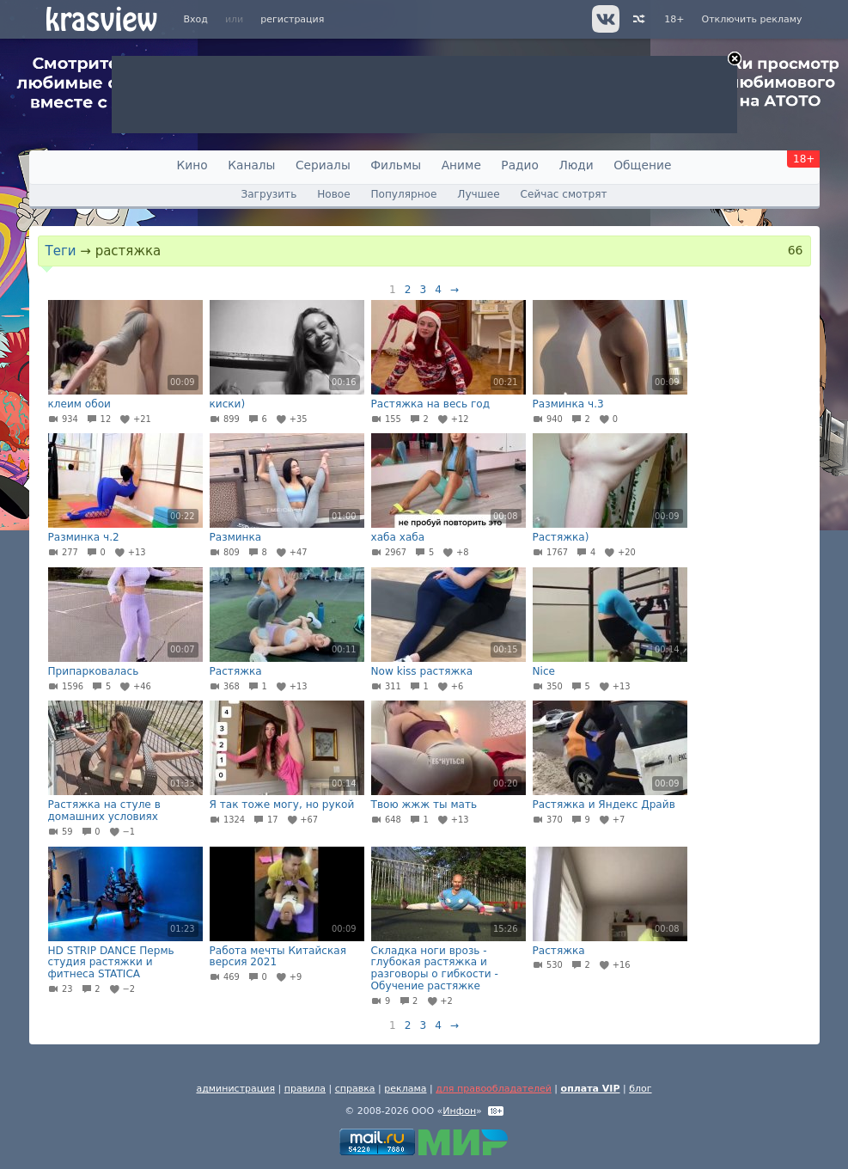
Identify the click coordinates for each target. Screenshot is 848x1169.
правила (305, 1088)
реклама (405, 1088)
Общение (642, 165)
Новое (333, 194)
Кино (192, 165)
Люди (575, 165)
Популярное (403, 194)
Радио (520, 165)
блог (640, 1088)
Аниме (461, 165)
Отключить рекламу (751, 19)
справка (355, 1088)
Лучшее (478, 194)
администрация (235, 1088)
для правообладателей (494, 1088)
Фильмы (395, 165)
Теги (61, 251)
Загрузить (268, 194)
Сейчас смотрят (564, 194)
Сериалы (323, 165)
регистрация (292, 19)
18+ (674, 19)
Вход (196, 19)
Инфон (459, 1111)
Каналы (251, 165)
